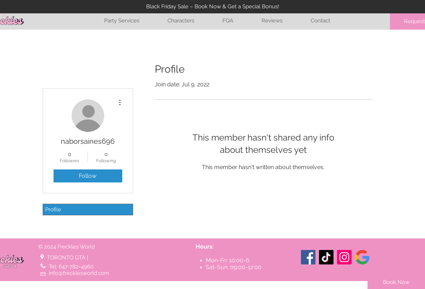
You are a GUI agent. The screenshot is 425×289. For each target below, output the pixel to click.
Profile (53, 209)
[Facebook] (308, 257)
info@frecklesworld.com (79, 273)
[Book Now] (396, 282)
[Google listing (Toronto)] (362, 257)
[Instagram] (344, 257)
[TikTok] (326, 257)
